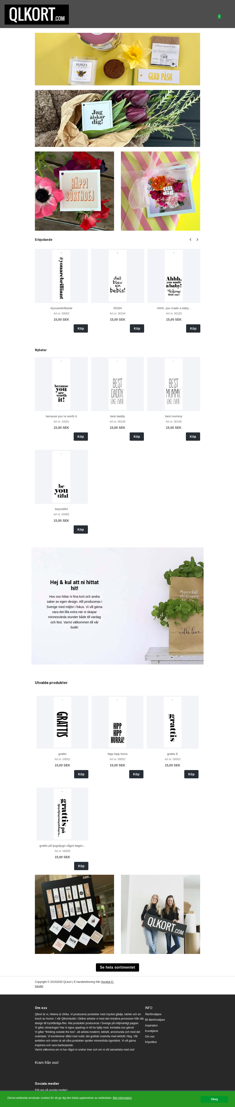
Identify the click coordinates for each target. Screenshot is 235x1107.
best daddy (117, 416)
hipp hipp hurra (118, 754)
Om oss (149, 1036)
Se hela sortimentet (117, 967)
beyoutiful (61, 509)
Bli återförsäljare (155, 1019)
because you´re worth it (61, 416)
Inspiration (151, 1025)
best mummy (173, 416)
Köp (81, 328)
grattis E (172, 754)
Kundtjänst (151, 1031)
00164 (117, 308)
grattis (62, 754)
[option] (61, 291)
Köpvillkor (151, 1042)
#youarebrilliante (61, 308)
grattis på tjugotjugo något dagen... (62, 845)
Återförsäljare (153, 1014)
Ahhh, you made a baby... (174, 308)
